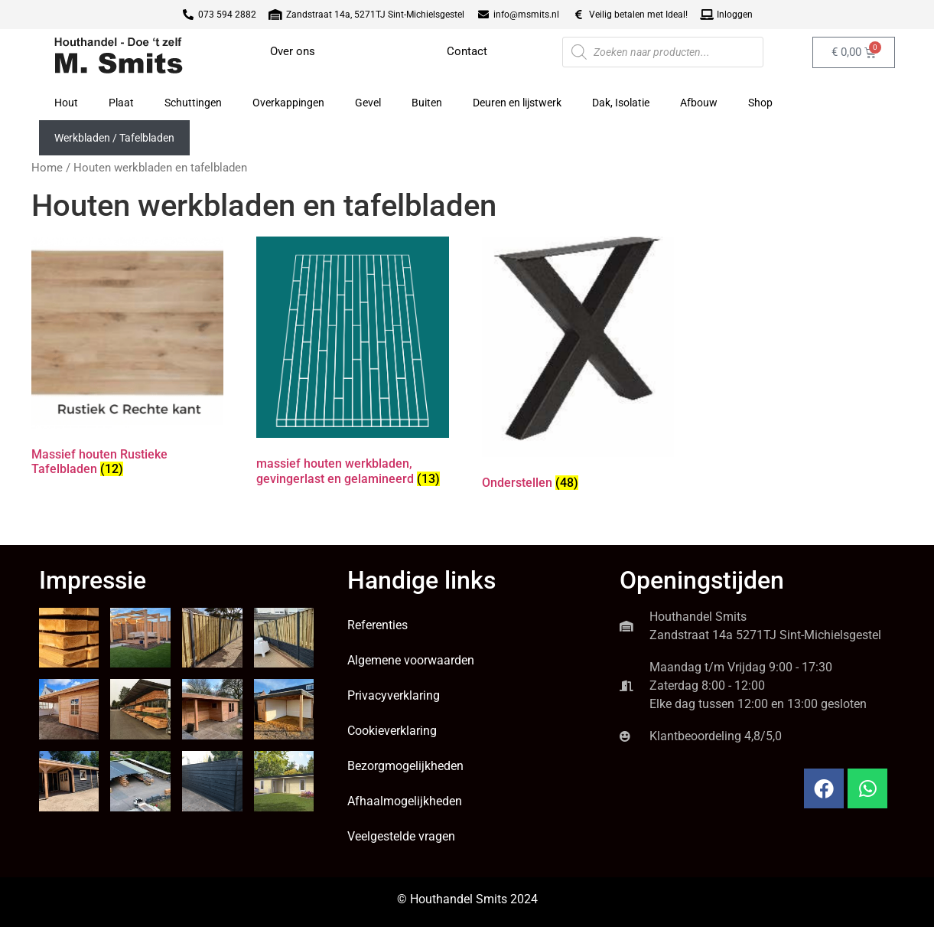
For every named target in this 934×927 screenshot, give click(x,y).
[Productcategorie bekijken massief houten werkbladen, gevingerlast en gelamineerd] (352, 364)
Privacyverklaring (393, 695)
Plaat (121, 102)
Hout (66, 102)
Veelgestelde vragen (401, 836)
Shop (760, 102)
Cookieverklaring (392, 730)
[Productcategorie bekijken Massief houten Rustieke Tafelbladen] (127, 360)
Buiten (427, 102)
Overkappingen (288, 102)
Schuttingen (193, 102)
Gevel (368, 102)
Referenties (377, 625)
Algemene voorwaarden (410, 660)
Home (47, 168)
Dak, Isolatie (620, 102)
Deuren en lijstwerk (517, 102)
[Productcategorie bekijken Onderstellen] (578, 366)
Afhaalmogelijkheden (404, 801)
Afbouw (699, 102)
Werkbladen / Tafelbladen (114, 138)
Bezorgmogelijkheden (405, 766)
